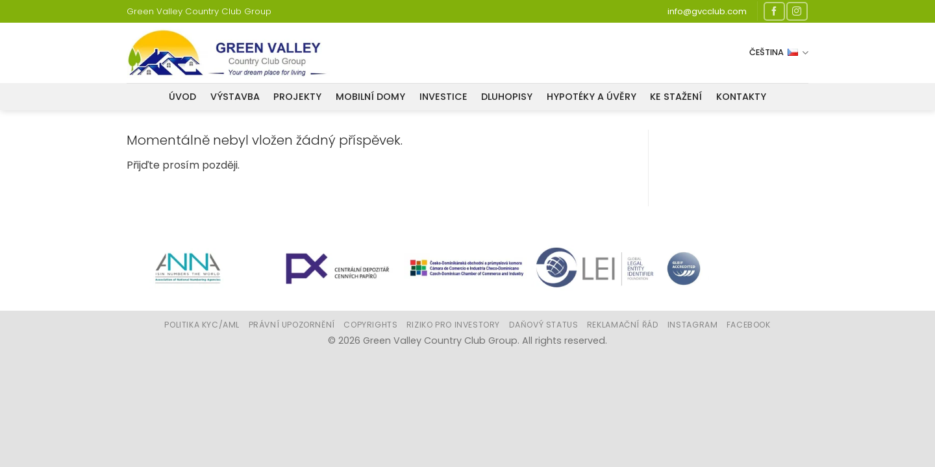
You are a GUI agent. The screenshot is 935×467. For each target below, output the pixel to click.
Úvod (182, 96)
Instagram (692, 324)
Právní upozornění (292, 324)
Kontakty (741, 96)
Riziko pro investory (453, 324)
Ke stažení (676, 96)
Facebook (749, 324)
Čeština (778, 52)
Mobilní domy (370, 96)
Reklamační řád (623, 324)
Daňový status (544, 324)
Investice (443, 96)
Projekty (297, 96)
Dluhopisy (506, 96)
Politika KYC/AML (202, 324)
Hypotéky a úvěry (591, 96)
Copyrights (370, 324)
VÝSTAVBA (235, 96)
